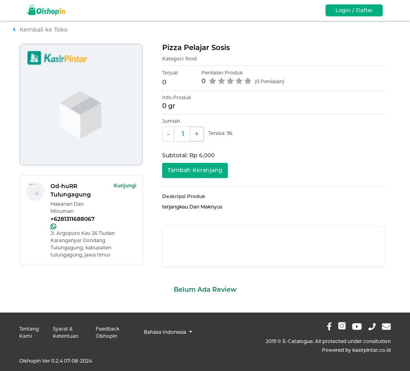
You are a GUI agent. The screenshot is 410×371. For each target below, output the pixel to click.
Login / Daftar (354, 10)
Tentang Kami (29, 332)
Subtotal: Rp (188, 155)
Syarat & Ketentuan (65, 332)
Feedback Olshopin (107, 332)
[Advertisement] (273, 246)
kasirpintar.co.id (371, 350)
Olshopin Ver (55, 361)
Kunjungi (125, 185)
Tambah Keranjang (195, 170)
